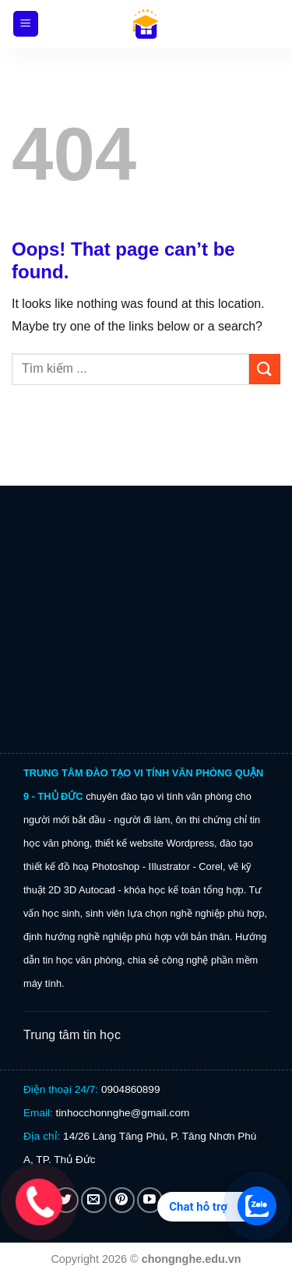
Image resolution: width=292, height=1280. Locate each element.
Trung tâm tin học (72, 1034)
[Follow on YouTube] (150, 1200)
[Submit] (264, 369)
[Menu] (26, 24)
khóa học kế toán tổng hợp (183, 890)
